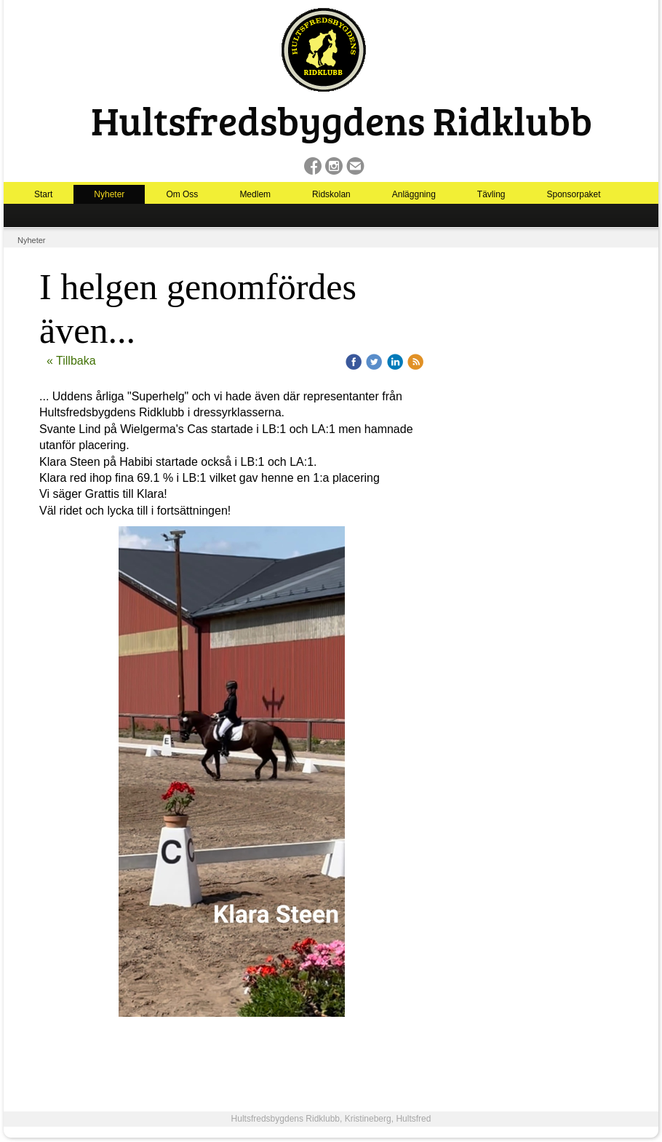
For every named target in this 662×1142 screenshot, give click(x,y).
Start (43, 194)
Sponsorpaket (574, 194)
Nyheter (109, 194)
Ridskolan (331, 194)
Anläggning (414, 194)
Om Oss (182, 194)
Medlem (255, 194)
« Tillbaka (71, 360)
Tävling (491, 194)
